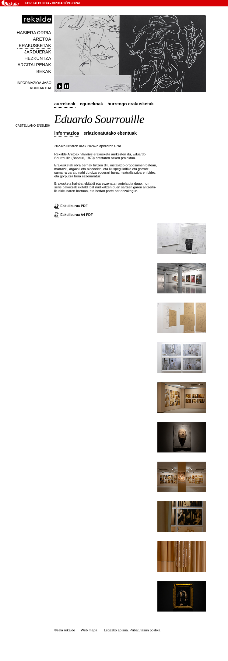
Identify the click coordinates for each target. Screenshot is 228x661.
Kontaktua (40, 88)
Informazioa (66, 133)
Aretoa (42, 39)
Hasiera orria (34, 32)
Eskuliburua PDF (74, 206)
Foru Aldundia (37, 3)
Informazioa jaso (34, 83)
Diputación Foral (66, 3)
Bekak (43, 71)
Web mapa (89, 630)
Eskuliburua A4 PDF (76, 214)
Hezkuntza (38, 58)
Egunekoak (91, 103)
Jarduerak (37, 51)
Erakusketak (35, 45)
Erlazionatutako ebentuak (110, 133)
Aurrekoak (64, 103)
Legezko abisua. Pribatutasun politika (132, 630)
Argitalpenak (34, 64)
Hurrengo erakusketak (130, 103)
